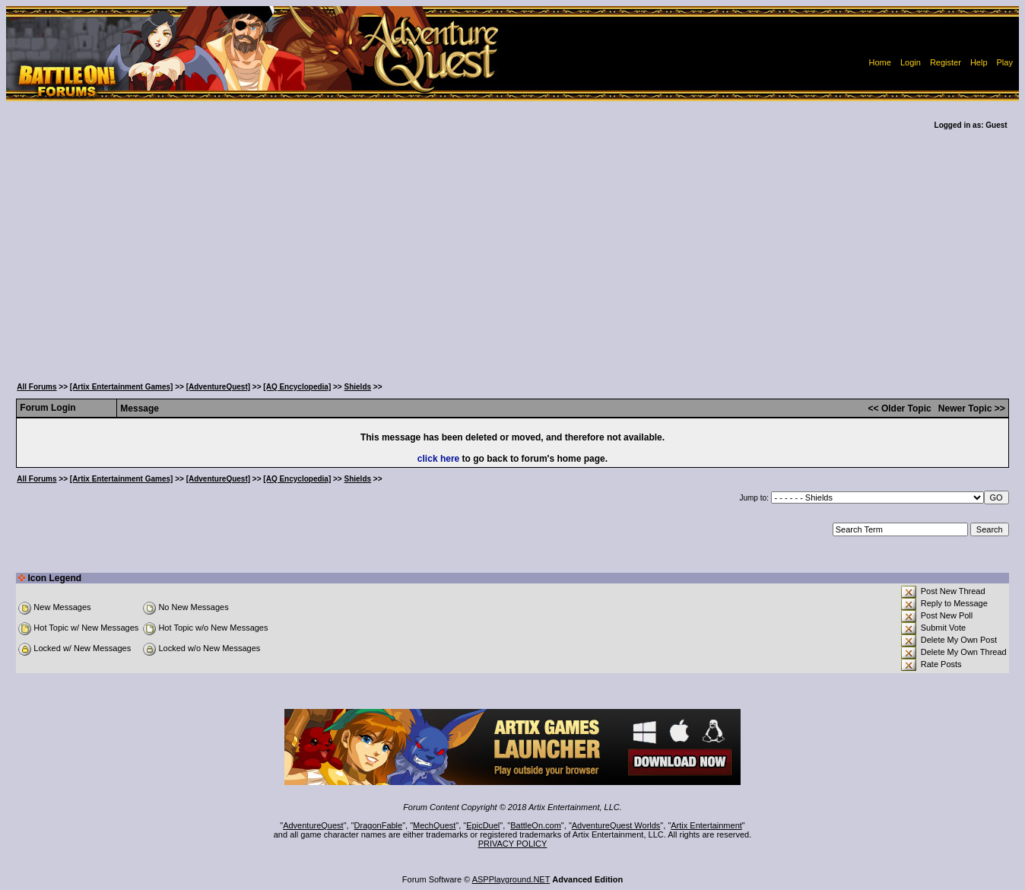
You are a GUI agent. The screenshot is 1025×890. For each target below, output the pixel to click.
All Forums (36, 387)
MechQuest (434, 825)
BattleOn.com (535, 825)
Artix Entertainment (706, 825)
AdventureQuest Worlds (616, 825)
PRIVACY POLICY (512, 843)
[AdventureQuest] (218, 387)
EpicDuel (483, 825)
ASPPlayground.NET (511, 879)
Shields (358, 387)
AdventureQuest (313, 825)
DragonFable (378, 825)
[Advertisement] (512, 258)
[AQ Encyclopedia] (297, 387)
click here (438, 458)
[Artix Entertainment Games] (121, 387)
